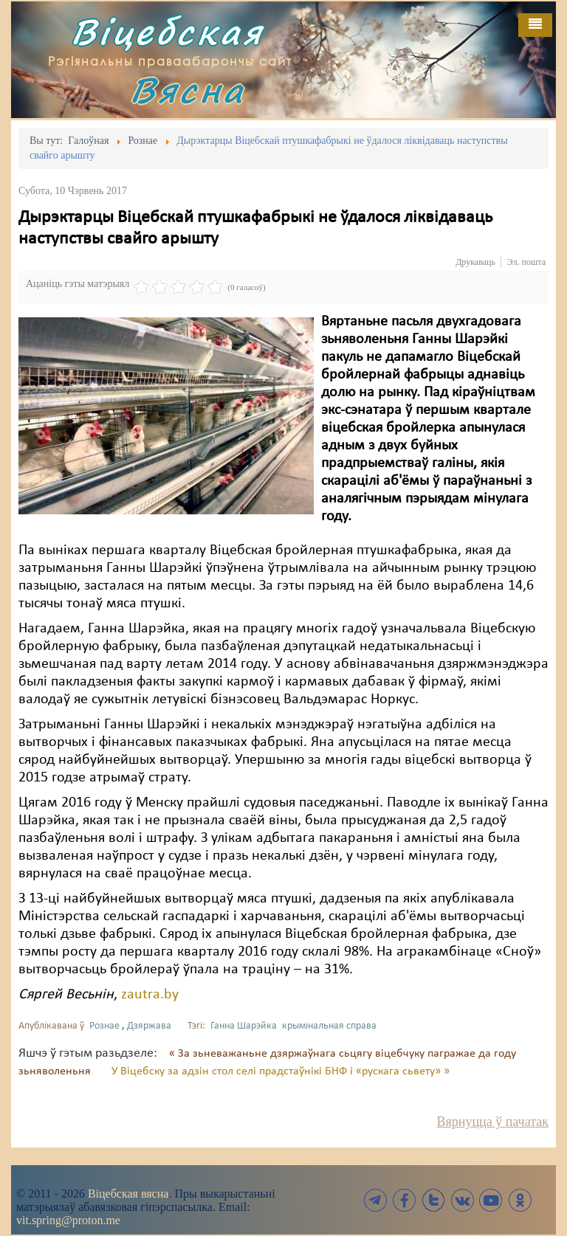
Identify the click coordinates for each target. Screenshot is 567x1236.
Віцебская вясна (128, 1193)
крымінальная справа (329, 1026)
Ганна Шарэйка (243, 1026)
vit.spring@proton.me (68, 1220)
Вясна (187, 90)
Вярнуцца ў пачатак (493, 1121)
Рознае (104, 1026)
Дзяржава (149, 1026)
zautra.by (150, 994)
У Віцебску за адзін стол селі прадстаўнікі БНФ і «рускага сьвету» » (280, 1071)
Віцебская (167, 31)
